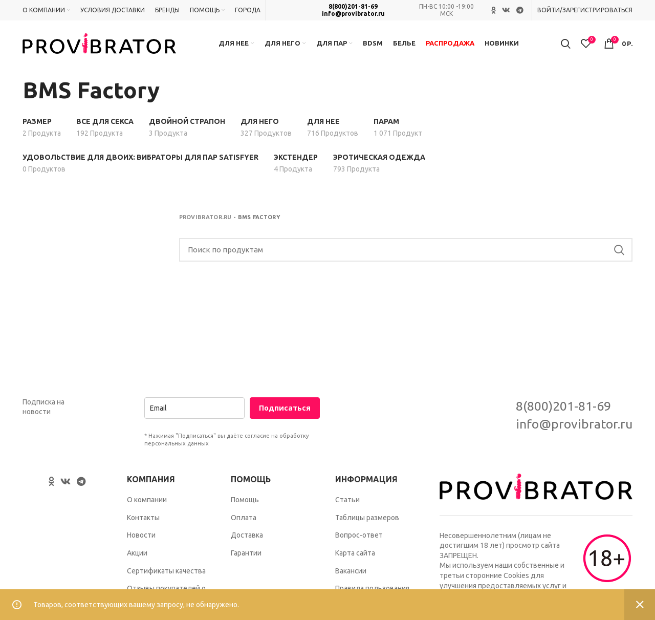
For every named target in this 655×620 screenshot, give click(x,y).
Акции (137, 553)
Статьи (347, 500)
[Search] (406, 250)
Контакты (143, 518)
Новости (141, 535)
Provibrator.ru (205, 217)
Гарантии (246, 553)
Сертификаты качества (166, 571)
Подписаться (285, 408)
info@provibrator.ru (353, 13)
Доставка (247, 535)
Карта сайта (355, 553)
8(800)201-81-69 (353, 6)
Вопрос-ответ (359, 535)
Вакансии (350, 571)
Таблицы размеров (367, 518)
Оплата (243, 518)
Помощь (245, 500)
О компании (147, 500)
